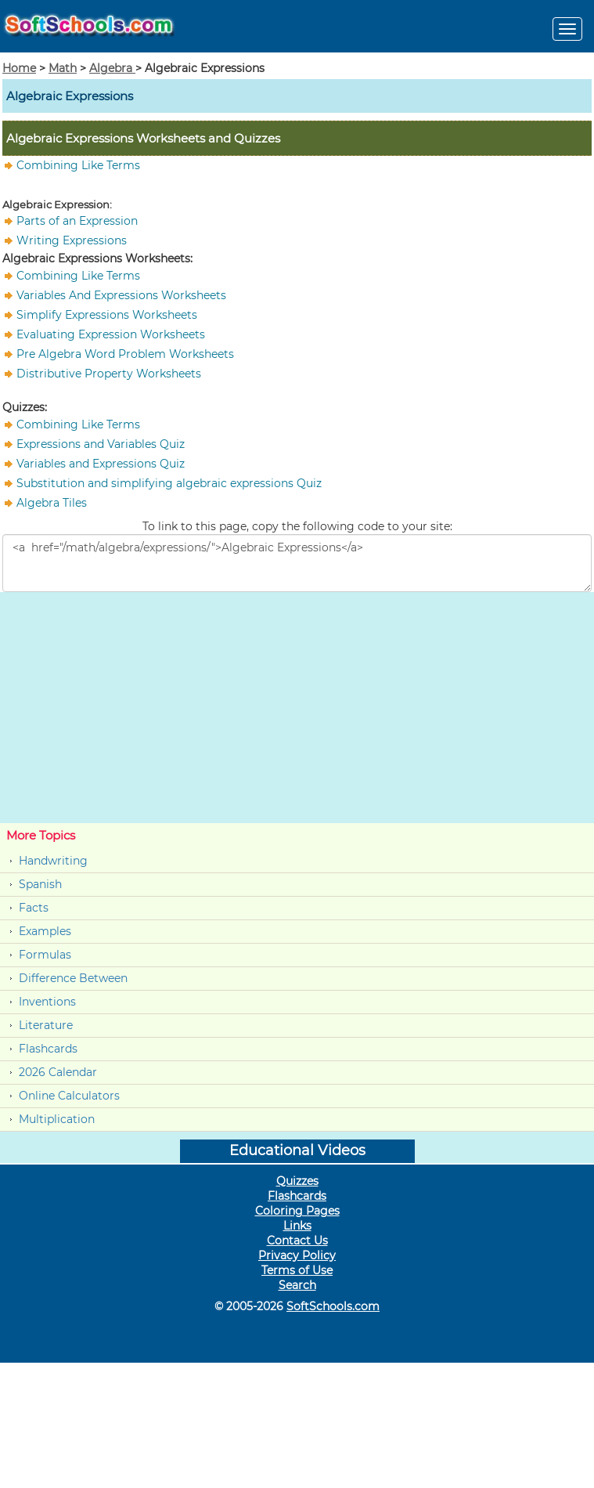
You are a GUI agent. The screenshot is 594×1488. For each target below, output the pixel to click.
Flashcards (48, 1049)
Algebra (112, 68)
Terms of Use (297, 1270)
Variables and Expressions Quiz (100, 464)
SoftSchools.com (333, 1306)
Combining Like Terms (78, 165)
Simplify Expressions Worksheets (106, 315)
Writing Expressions (71, 240)
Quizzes (297, 1181)
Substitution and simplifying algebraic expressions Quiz (169, 483)
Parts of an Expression (77, 221)
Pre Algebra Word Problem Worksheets (125, 354)
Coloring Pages (297, 1211)
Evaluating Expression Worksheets (110, 334)
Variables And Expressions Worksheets (121, 295)
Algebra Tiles (51, 503)
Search (297, 1285)
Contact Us (297, 1240)
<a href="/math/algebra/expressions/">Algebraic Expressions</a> (297, 563)
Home (19, 68)
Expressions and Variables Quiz (100, 444)
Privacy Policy (297, 1255)
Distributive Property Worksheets (108, 374)
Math (63, 68)
